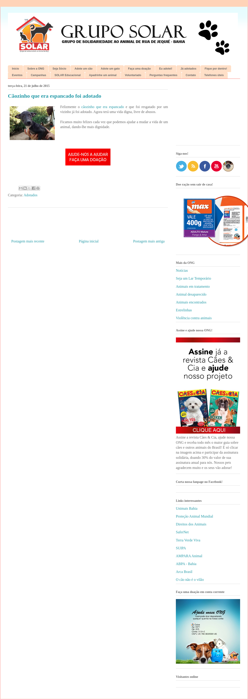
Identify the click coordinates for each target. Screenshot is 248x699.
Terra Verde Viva (188, 540)
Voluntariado (133, 75)
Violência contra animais (194, 318)
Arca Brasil (184, 572)
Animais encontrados (191, 302)
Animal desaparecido (191, 294)
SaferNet (182, 532)
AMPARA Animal (189, 556)
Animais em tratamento (193, 286)
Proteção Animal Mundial (194, 516)
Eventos (17, 75)
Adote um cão (83, 68)
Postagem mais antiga (149, 241)
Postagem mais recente (27, 241)
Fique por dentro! (216, 68)
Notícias (182, 270)
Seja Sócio (59, 68)
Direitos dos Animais (191, 524)
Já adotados (188, 68)
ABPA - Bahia (186, 564)
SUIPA (181, 548)
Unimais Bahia (186, 508)
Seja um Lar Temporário (193, 278)
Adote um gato (110, 68)
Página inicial (89, 241)
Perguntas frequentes (163, 75)
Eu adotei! (165, 68)
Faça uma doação (139, 68)
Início (15, 68)
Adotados (30, 195)
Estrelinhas (184, 310)
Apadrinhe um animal (103, 75)
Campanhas (38, 75)
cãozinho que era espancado (102, 107)
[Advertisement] (208, 114)
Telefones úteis (214, 75)
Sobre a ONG (35, 68)
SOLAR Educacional (68, 75)
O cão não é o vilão (190, 579)
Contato (191, 75)
